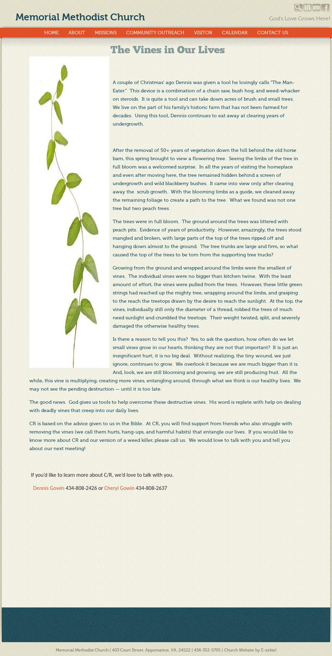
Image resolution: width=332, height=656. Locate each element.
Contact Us (272, 32)
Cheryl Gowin (119, 488)
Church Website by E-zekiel (250, 650)
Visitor (203, 32)
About (76, 32)
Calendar (235, 32)
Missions (106, 32)
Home (51, 32)
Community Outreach (155, 32)
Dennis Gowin (49, 488)
